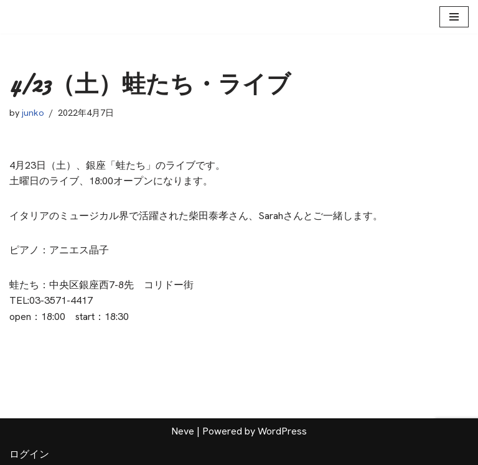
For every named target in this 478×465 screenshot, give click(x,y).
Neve (182, 431)
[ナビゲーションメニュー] (454, 16)
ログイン (29, 454)
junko (33, 112)
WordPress (282, 431)
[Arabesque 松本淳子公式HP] (29, 17)
